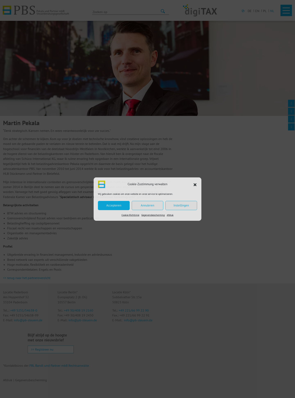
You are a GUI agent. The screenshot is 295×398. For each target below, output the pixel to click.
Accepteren (113, 205)
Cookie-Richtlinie (130, 214)
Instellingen (181, 205)
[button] (195, 184)
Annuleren (147, 205)
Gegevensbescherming (153, 214)
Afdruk (170, 214)
